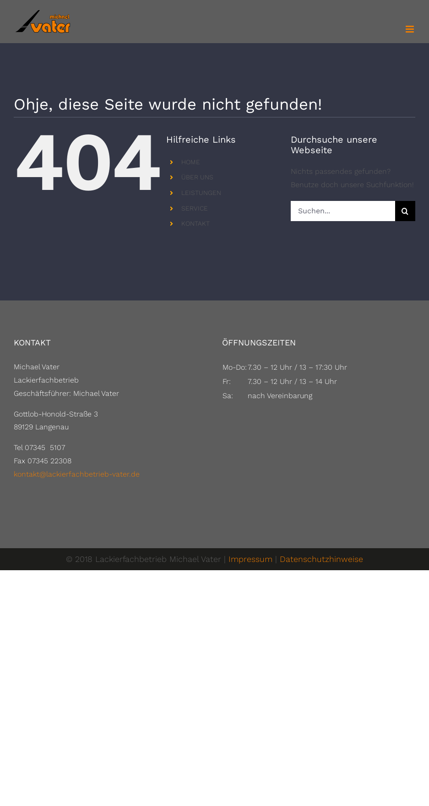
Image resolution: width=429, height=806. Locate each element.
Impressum (250, 559)
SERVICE (194, 208)
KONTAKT (195, 223)
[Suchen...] (343, 211)
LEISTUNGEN (201, 192)
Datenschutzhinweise (321, 559)
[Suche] (405, 211)
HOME (190, 162)
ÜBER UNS (197, 177)
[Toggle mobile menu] (410, 29)
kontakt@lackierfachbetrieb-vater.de (77, 474)
